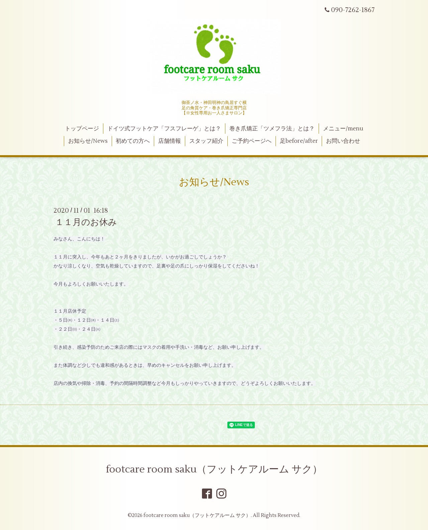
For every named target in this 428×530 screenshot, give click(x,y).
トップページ (82, 128)
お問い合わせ (343, 141)
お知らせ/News (88, 141)
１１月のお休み (86, 222)
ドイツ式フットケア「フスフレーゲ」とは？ (164, 128)
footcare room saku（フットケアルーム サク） (214, 469)
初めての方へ (133, 141)
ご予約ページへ (252, 141)
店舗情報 (169, 141)
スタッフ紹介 (206, 141)
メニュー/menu (343, 128)
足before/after (299, 141)
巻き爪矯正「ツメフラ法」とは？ (272, 128)
